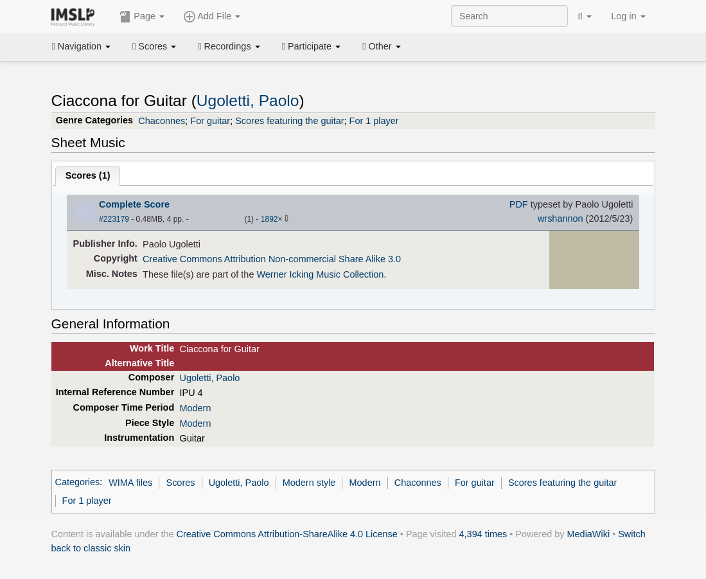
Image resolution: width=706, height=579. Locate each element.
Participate (311, 46)
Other (381, 46)
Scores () (88, 175)
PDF (518, 204)
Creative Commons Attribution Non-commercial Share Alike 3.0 (272, 259)
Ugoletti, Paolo (248, 100)
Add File (212, 16)
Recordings (229, 46)
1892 (269, 219)
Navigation (81, 46)
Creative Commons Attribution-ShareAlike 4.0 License (287, 534)
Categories (77, 482)
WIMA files (130, 482)
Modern (195, 408)
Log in (628, 16)
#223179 (114, 219)
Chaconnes (161, 121)
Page (141, 16)
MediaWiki (588, 534)
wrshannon (560, 218)
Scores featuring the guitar (289, 121)
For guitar (210, 121)
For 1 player (374, 121)
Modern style (309, 482)
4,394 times (483, 534)
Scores (154, 46)
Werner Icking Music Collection (320, 274)
